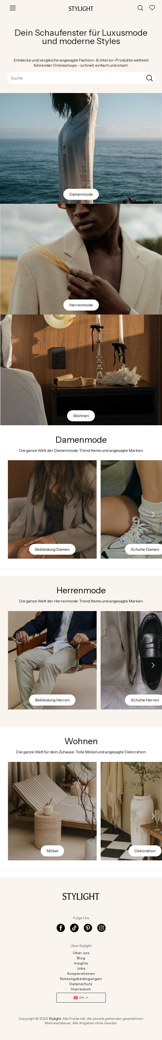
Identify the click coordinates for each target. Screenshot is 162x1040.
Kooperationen (81, 973)
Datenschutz (81, 984)
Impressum (81, 989)
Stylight (55, 1018)
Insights (81, 963)
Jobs (81, 968)
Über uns (81, 953)
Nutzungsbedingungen (81, 979)
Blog (81, 958)
